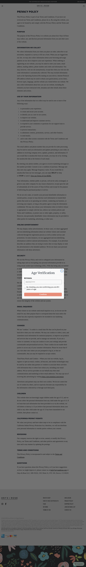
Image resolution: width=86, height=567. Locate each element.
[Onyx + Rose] (43, 6)
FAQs (44, 504)
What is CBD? (46, 498)
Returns (45, 507)
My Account (81, 1)
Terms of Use (47, 510)
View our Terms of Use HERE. (40, 176)
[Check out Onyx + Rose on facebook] (6, 504)
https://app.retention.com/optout (53, 377)
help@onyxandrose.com (58, 470)
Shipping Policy (68, 504)
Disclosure (67, 498)
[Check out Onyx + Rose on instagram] (2, 504)
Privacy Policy (68, 501)
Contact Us (67, 510)
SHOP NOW (54, 1)
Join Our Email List (69, 507)
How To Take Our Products (51, 501)
